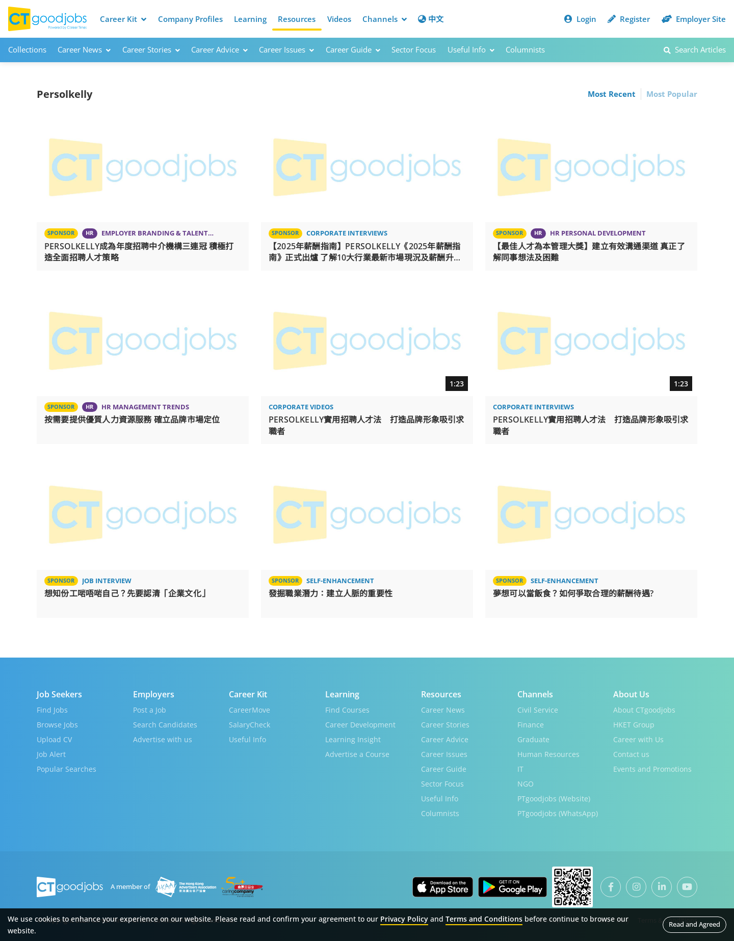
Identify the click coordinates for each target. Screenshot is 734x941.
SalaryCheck (249, 724)
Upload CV (54, 739)
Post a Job (149, 710)
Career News (443, 710)
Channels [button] (384, 19)
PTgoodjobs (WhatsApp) (557, 813)
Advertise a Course (357, 754)
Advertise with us (162, 739)
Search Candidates (165, 724)
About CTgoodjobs (644, 710)
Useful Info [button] (471, 49)
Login (580, 19)
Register (629, 19)
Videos (339, 19)
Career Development (360, 724)
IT (520, 769)
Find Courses (347, 710)
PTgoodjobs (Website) (553, 798)
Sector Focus (413, 49)
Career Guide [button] (353, 49)
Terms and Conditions (483, 919)
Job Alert (51, 754)
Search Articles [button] (695, 49)
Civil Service (537, 710)
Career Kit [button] (123, 19)
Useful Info (247, 739)
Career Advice (444, 739)
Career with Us (638, 739)
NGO (525, 784)
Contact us (631, 754)
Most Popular (671, 94)
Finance (530, 724)
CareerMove (249, 710)
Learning (250, 19)
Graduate (533, 739)
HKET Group (633, 724)
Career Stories (445, 724)
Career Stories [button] (151, 49)
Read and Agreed (694, 924)
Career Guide (443, 769)
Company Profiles (190, 19)
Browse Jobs (57, 724)
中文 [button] (430, 19)
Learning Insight (353, 739)
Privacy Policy (404, 919)
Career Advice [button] (219, 49)
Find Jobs (52, 710)
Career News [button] (84, 49)
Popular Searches (66, 769)
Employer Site (694, 19)
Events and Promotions (652, 769)
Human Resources (548, 754)
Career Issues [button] (286, 49)
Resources (297, 19)
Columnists (525, 49)
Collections (27, 49)
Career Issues (444, 754)
